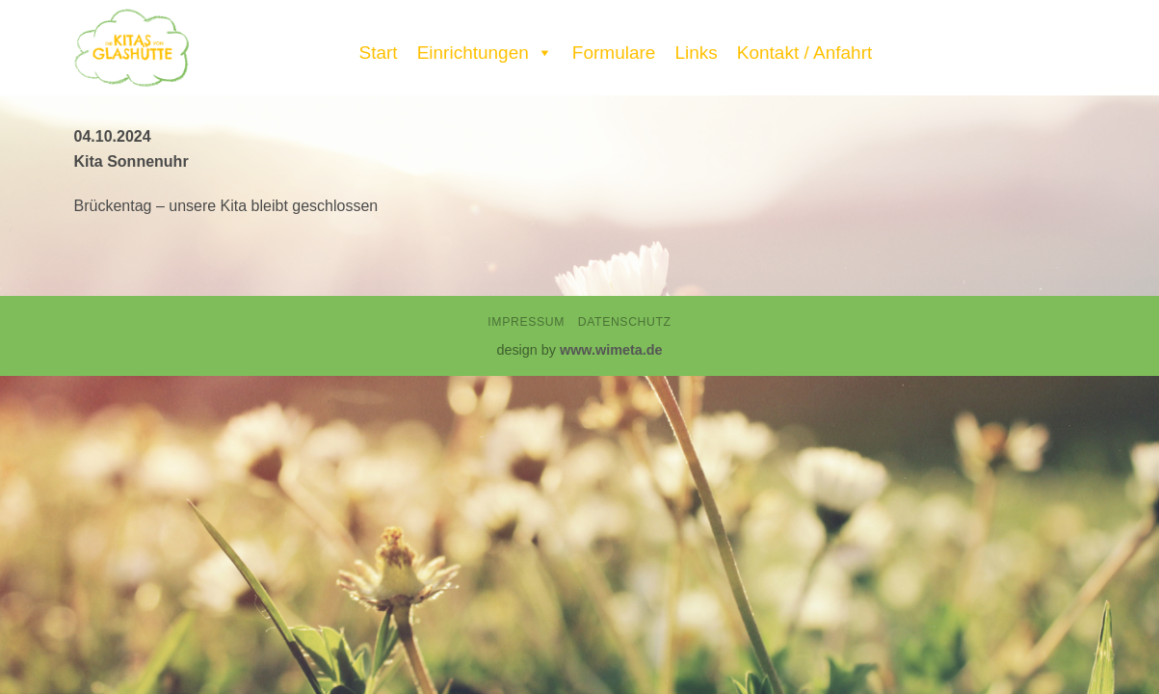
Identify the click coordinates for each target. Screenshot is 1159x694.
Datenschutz (625, 322)
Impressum (526, 322)
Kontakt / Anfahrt (804, 52)
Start (378, 52)
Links (695, 52)
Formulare (614, 52)
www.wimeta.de (611, 350)
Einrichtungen (485, 48)
